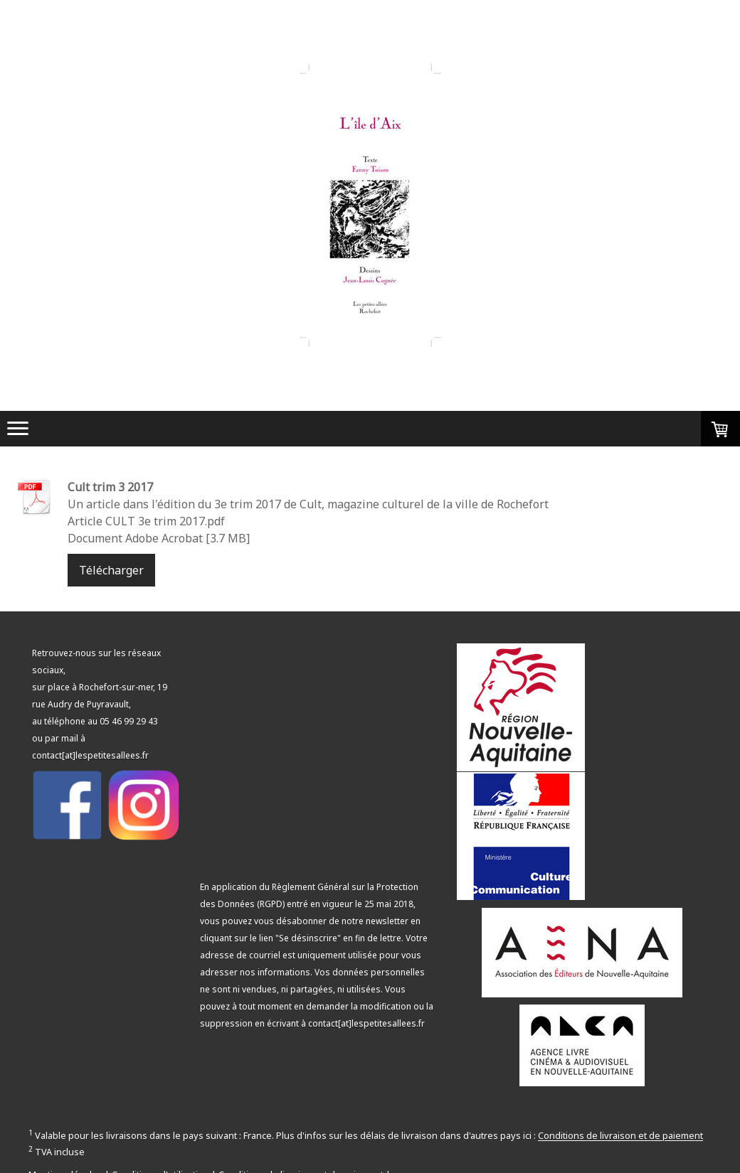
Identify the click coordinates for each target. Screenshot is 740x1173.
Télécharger (111, 570)
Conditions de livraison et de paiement (620, 1136)
